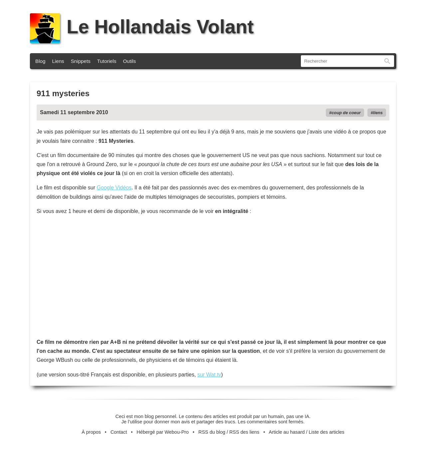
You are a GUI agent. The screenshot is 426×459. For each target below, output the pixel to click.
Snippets (81, 61)
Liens (58, 61)
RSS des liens (244, 432)
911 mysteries (63, 93)
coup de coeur (345, 112)
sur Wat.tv (209, 374)
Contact (118, 432)
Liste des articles (326, 432)
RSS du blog (211, 432)
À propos (91, 432)
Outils (129, 61)
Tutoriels (106, 61)
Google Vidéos (114, 187)
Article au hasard (287, 432)
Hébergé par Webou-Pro (163, 432)
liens (378, 112)
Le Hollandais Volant (142, 26)
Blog (40, 61)
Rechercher (387, 61)
